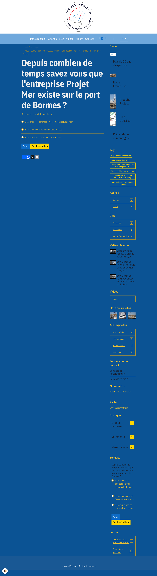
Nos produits (123, 334)
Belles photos (123, 347)
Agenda (52, 40)
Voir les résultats (40, 147)
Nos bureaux (123, 341)
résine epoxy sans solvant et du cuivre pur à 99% (123, 166)
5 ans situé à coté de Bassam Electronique (43, 131)
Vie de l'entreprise (123, 238)
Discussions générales (123, 557)
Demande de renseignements (117, 375)
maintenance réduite (119, 161)
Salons (123, 201)
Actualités (123, 224)
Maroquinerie (119, 449)
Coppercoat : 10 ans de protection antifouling (123, 177)
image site (123, 354)
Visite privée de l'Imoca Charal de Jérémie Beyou (125, 255)
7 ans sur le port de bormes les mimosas (43, 138)
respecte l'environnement (121, 157)
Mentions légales (68, 572)
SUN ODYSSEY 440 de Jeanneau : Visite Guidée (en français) (126, 268)
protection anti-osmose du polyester (122, 184)
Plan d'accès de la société (124, 120)
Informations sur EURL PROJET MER (123, 545)
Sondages (35, 48)
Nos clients (123, 231)
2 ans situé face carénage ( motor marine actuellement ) (49, 123)
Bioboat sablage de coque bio (122, 172)
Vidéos (69, 40)
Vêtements (118, 439)
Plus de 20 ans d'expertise (122, 64)
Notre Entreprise (119, 85)
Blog (61, 40)
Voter (25, 147)
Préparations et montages (121, 137)
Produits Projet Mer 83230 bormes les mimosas (125, 103)
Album (79, 40)
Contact (89, 40)
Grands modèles (116, 427)
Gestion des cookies (87, 572)
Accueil (24, 48)
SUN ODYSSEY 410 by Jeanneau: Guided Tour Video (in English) (126, 282)
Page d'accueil (38, 40)
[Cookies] (5, 571)
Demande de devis (119, 381)
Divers (123, 208)
